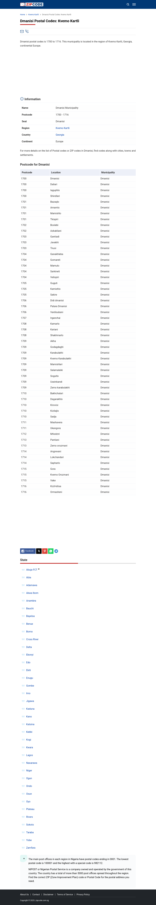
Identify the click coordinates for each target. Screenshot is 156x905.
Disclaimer (48, 894)
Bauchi (30, 608)
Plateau (30, 809)
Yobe (29, 840)
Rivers (29, 816)
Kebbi (29, 731)
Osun (29, 793)
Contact (36, 894)
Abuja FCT (31, 569)
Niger (29, 770)
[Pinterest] (45, 551)
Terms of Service (65, 894)
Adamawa (31, 585)
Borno (29, 631)
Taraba (30, 832)
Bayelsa (30, 616)
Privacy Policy (83, 894)
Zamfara (30, 847)
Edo (28, 662)
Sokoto (30, 824)
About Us (24, 894)
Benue (29, 623)
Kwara (29, 747)
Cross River (32, 639)
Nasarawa (31, 762)
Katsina (30, 724)
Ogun (29, 778)
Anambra (31, 600)
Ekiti (28, 670)
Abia (28, 577)
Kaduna (30, 708)
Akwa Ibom (32, 593)
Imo (28, 693)
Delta (29, 647)
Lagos (29, 755)
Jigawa (30, 701)
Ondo (29, 786)
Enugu (29, 678)
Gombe (30, 685)
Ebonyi (30, 654)
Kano (29, 716)
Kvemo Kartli (63, 128)
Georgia (60, 134)
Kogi (28, 739)
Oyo (28, 801)
